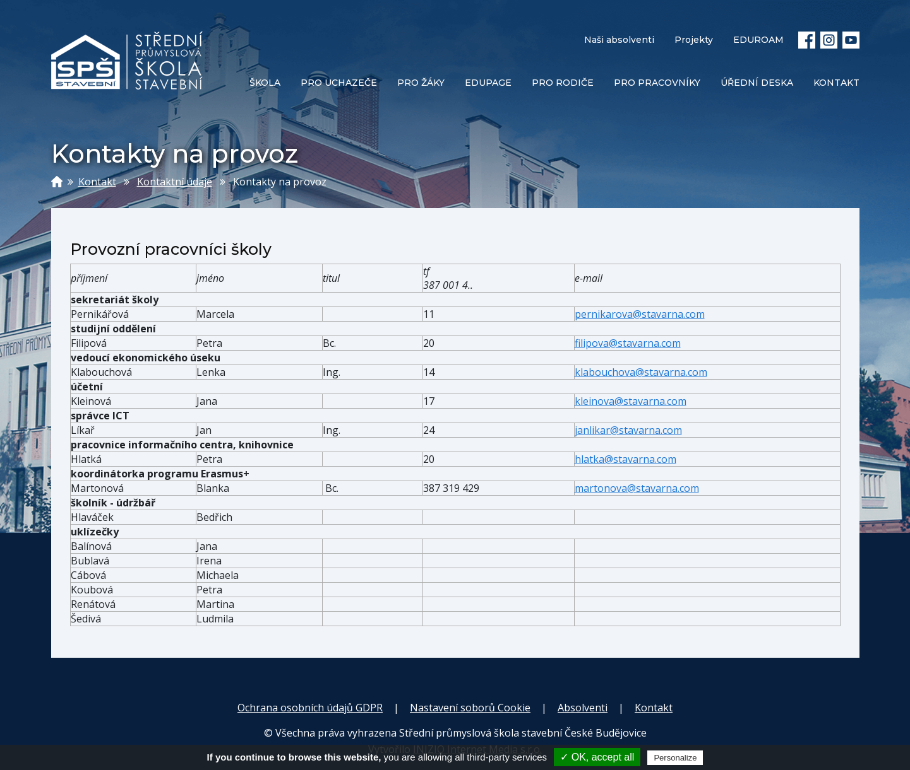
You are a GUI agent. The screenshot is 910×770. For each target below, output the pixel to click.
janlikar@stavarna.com (628, 430)
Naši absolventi (619, 39)
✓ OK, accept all (597, 757)
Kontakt (97, 182)
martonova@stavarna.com (637, 488)
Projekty (693, 39)
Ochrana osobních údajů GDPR (310, 708)
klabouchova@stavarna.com (641, 372)
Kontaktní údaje (174, 182)
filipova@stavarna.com (628, 343)
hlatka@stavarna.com (625, 459)
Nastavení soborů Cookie (470, 708)
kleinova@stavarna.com (630, 401)
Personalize (675, 757)
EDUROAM (758, 39)
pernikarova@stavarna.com (640, 314)
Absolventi (583, 708)
